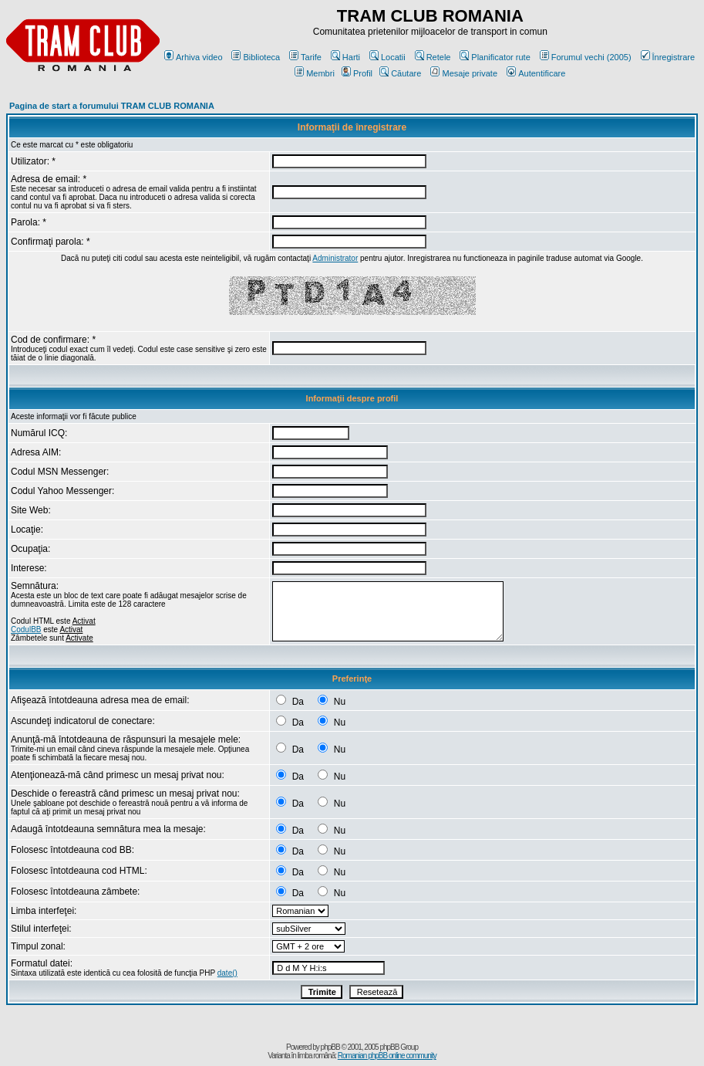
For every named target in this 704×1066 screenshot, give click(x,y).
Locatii (387, 57)
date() (227, 973)
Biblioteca (255, 57)
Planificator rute (495, 57)
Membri (315, 73)
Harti (345, 57)
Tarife (305, 57)
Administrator (335, 258)
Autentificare (536, 73)
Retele (433, 57)
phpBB (330, 1047)
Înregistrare (668, 57)
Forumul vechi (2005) (586, 57)
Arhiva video (193, 57)
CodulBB (26, 629)
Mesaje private (463, 73)
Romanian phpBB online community (387, 1055)
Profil (357, 73)
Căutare (400, 73)
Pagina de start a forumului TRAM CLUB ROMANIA (111, 105)
